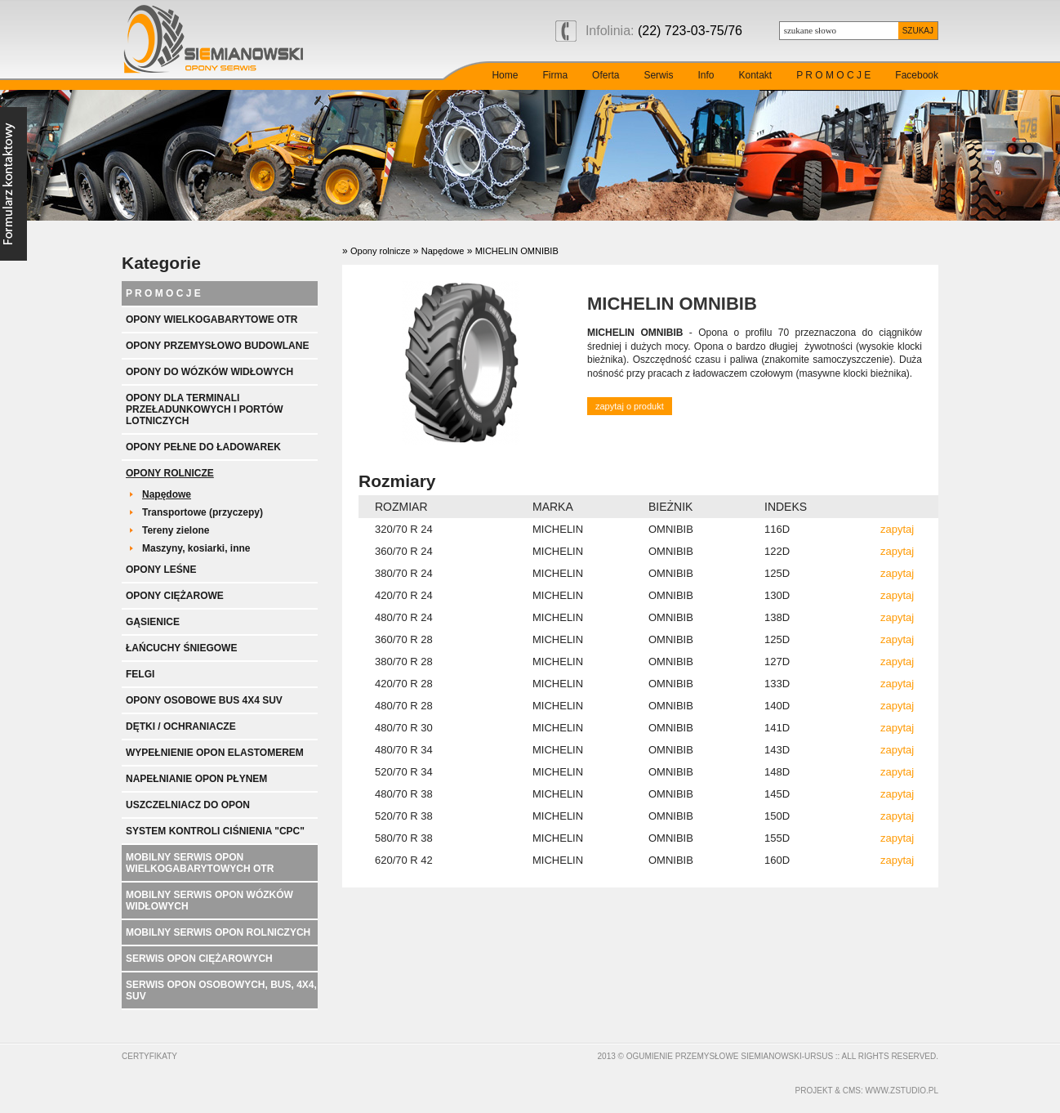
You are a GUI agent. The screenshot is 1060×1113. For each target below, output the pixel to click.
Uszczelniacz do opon (188, 805)
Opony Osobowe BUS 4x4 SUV (204, 700)
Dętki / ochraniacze (181, 726)
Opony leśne (161, 569)
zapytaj (897, 529)
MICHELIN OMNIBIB (517, 251)
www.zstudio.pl (902, 1090)
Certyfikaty (149, 1056)
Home (505, 75)
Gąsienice (153, 622)
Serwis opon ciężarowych (199, 958)
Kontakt (755, 75)
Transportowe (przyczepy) (202, 512)
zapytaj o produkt (629, 406)
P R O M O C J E (833, 75)
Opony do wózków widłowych (209, 372)
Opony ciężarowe (175, 595)
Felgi (140, 674)
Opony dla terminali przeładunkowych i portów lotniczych (204, 409)
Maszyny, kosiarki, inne (196, 548)
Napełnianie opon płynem (196, 778)
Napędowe (166, 494)
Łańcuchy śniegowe (181, 648)
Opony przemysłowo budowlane (217, 345)
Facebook (916, 75)
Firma (555, 75)
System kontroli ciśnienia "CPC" (215, 831)
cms (852, 1090)
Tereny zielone (175, 530)
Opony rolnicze (170, 473)
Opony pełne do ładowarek (203, 447)
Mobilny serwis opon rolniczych (218, 932)
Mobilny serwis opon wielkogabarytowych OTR (200, 863)
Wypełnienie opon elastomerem (215, 752)
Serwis (658, 75)
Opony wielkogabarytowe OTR (211, 319)
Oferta (605, 75)
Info (705, 75)
